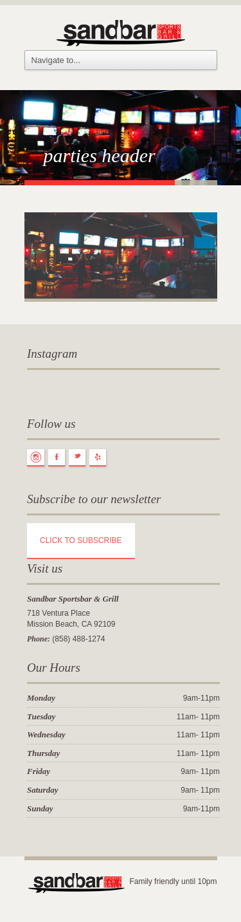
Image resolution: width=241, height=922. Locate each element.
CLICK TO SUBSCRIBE (81, 540)
